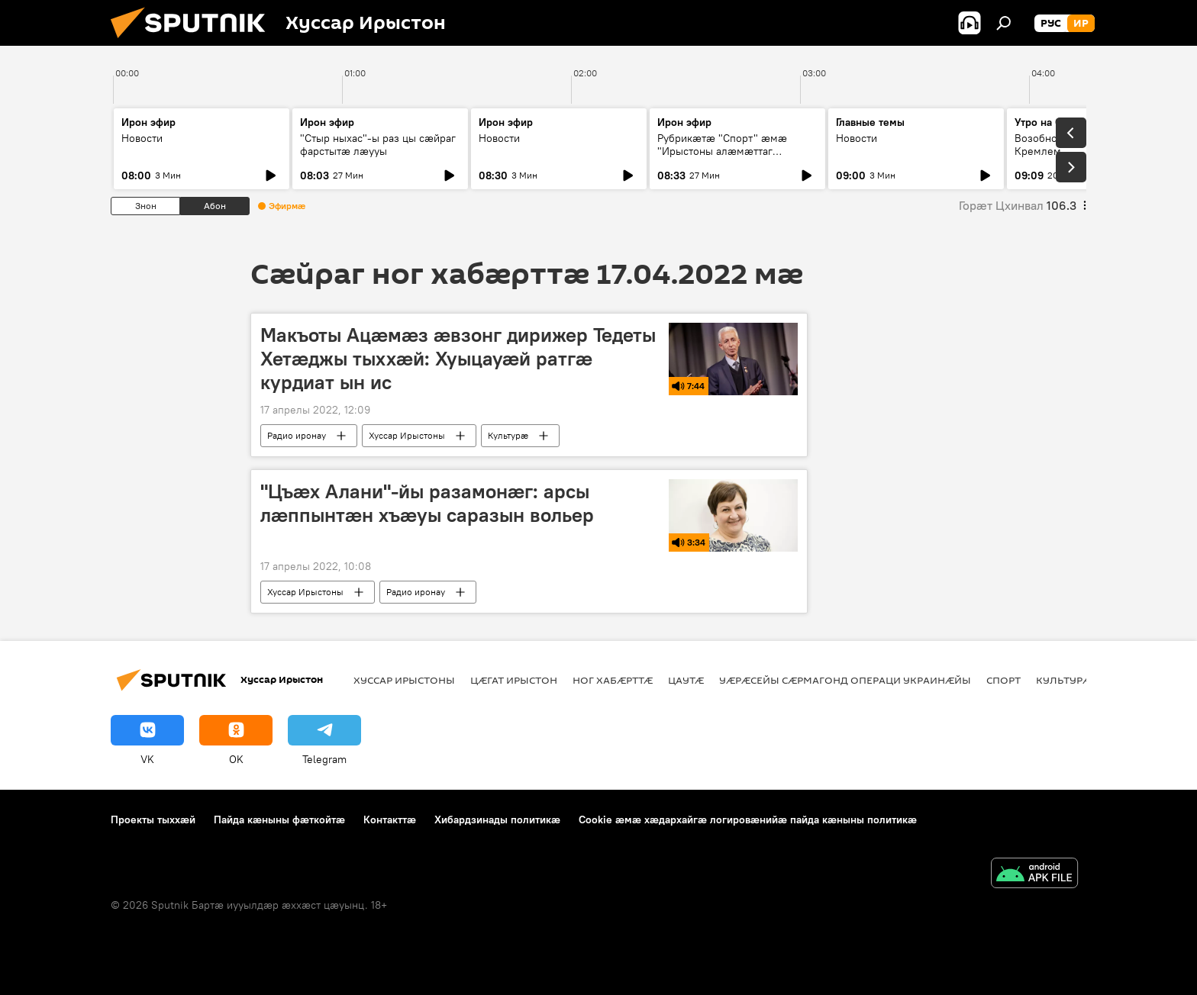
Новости (142, 138)
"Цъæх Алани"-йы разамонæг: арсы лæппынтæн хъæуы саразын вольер (427, 503)
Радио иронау (296, 435)
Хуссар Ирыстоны (407, 435)
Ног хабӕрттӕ (613, 680)
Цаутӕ (686, 680)
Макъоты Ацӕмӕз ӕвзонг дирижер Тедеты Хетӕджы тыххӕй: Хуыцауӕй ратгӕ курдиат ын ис (458, 358)
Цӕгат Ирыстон (513, 680)
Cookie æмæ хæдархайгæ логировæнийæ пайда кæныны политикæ (748, 819)
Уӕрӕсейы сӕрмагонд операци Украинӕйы (845, 680)
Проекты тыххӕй (153, 819)
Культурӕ (508, 435)
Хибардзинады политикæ (497, 819)
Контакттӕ (389, 819)
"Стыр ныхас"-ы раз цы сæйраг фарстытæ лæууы (378, 144)
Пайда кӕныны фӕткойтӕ (279, 819)
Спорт (1003, 680)
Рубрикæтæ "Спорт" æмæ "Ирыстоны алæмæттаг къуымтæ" (722, 151)
